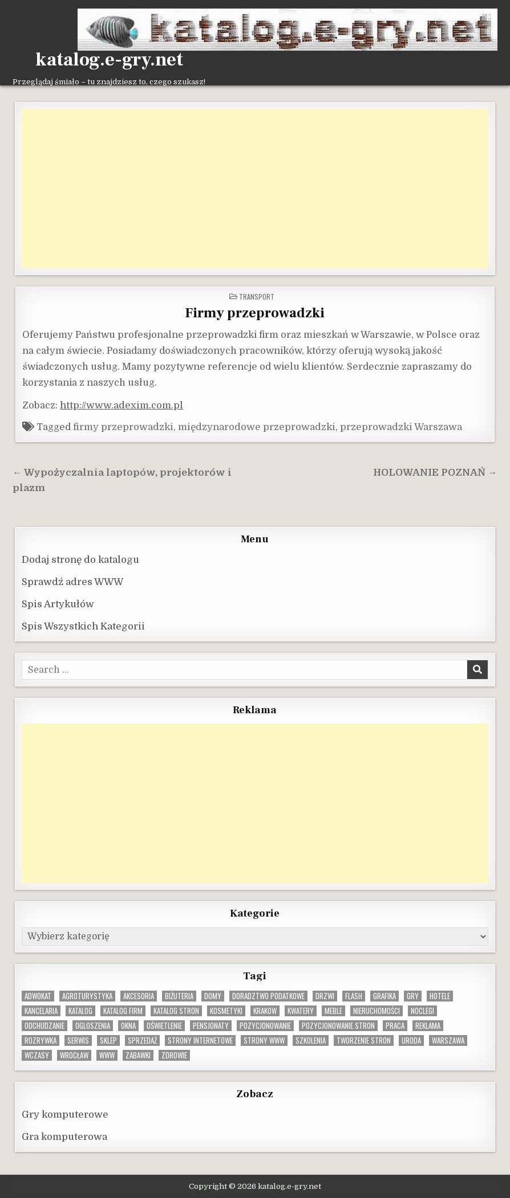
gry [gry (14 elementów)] (413, 996)
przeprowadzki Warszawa (401, 427)
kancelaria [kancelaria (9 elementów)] (41, 1010)
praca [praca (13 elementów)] (395, 1025)
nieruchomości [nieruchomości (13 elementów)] (376, 1010)
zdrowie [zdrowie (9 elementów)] (174, 1055)
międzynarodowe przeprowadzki (256, 427)
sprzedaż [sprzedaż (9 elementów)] (142, 1040)
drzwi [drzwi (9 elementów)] (324, 996)
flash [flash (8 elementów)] (353, 996)
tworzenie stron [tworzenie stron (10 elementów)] (364, 1040)
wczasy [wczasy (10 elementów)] (37, 1055)
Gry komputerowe (65, 1114)
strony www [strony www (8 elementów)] (264, 1040)
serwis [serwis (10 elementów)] (78, 1040)
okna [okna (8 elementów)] (128, 1025)
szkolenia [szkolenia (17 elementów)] (311, 1040)
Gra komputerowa (64, 1136)
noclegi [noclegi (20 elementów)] (422, 1010)
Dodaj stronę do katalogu (80, 559)
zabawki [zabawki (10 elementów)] (138, 1055)
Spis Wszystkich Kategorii (83, 626)
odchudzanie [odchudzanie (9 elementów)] (44, 1025)
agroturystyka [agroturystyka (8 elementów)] (87, 996)
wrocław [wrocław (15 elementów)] (74, 1055)
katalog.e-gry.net (109, 60)
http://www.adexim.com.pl (121, 405)
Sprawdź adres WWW (72, 581)
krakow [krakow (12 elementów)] (265, 1010)
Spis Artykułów (58, 604)
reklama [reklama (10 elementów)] (427, 1025)
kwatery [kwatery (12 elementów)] (301, 1010)
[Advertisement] (255, 188)
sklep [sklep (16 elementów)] (108, 1040)
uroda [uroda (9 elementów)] (411, 1040)
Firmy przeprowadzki (255, 313)
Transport (256, 296)
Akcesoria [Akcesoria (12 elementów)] (138, 996)
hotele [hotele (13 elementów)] (440, 996)
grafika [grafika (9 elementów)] (384, 996)
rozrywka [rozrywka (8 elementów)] (40, 1040)
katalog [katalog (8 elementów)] (80, 1010)
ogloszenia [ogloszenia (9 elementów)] (92, 1025)
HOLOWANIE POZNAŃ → (435, 472)
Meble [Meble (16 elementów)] (333, 1010)
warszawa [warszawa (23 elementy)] (448, 1040)
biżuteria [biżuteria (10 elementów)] (179, 996)
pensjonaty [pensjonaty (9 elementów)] (211, 1025)
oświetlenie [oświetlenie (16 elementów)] (164, 1025)
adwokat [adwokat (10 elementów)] (38, 996)
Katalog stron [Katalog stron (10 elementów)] (176, 1010)
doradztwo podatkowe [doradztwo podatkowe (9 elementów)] (268, 996)
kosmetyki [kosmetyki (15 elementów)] (226, 1010)
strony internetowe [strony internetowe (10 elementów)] (200, 1040)
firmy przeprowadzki (123, 427)
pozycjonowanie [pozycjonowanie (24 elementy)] (265, 1025)
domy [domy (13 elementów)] (212, 996)
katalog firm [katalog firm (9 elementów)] (123, 1010)
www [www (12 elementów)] (107, 1055)
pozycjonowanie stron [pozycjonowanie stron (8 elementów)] (338, 1025)
